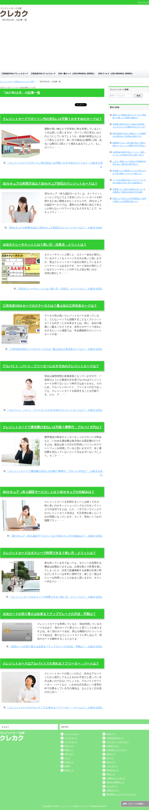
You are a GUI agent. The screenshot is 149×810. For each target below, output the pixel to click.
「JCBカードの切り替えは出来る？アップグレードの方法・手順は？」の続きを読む (56, 646)
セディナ (110, 758)
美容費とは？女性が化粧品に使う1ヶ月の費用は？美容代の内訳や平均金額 (129, 190)
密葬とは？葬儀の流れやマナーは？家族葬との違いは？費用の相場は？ (129, 116)
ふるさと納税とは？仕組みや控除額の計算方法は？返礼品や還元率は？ (129, 162)
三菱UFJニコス (112, 746)
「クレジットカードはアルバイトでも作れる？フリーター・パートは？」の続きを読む (54, 707)
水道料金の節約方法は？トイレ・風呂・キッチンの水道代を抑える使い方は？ (129, 153)
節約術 (67, 766)
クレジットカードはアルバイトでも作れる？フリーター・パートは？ (51, 663)
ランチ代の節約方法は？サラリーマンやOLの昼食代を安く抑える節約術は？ (129, 181)
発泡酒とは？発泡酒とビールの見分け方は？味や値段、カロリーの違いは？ (129, 172)
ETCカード (69, 746)
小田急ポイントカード (115, 778)
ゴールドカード (70, 738)
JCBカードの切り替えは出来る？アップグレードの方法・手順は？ (49, 614)
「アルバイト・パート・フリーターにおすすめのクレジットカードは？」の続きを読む (54, 410)
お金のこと (69, 762)
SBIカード (110, 774)
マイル (67, 758)
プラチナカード (70, 742)
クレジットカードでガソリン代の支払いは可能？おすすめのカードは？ (52, 119)
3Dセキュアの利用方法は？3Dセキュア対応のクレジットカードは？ (50, 183)
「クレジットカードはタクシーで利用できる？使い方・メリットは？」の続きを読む (55, 597)
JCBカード (110, 734)
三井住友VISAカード (115, 738)
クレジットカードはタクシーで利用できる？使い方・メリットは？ (49, 553)
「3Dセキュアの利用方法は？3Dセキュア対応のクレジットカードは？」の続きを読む (55, 227)
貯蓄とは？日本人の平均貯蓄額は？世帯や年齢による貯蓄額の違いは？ (129, 200)
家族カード (69, 750)
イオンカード (111, 766)
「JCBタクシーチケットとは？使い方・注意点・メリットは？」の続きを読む (59, 288)
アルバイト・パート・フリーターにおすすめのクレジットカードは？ (51, 366)
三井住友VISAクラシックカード (14, 73)
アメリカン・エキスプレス (117, 742)
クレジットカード (71, 734)
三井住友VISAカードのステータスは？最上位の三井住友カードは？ (50, 305)
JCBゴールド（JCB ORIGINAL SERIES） (116, 73)
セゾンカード (111, 786)
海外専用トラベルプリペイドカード (121, 794)
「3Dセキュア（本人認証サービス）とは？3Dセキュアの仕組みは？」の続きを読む (56, 536)
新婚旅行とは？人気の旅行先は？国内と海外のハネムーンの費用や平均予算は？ (129, 144)
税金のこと (69, 770)
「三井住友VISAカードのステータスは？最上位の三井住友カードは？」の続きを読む (55, 349)
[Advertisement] (74, 46)
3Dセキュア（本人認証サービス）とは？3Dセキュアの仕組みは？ (48, 492)
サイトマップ (143, 2)
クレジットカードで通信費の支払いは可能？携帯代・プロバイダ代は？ (52, 427)
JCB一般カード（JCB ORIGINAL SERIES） (76, 73)
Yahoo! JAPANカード (115, 782)
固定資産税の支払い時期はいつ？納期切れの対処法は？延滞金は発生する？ (129, 134)
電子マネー (69, 754)
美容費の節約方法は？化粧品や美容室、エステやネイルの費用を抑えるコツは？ (129, 125)
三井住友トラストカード (116, 750)
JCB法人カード (112, 790)
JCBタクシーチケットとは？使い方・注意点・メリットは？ (44, 244)
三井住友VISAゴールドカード (43, 73)
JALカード (110, 762)
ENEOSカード (112, 770)
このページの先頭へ (135, 804)
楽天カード (111, 754)
